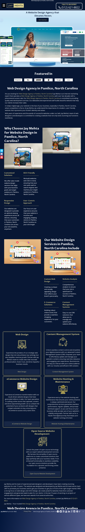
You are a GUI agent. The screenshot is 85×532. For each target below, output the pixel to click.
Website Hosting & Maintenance (63, 380)
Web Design (22, 334)
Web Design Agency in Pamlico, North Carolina (35, 94)
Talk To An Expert (69, 4)
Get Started (43, 20)
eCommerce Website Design (22, 379)
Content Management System (63, 334)
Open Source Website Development (43, 432)
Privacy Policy (27, 511)
